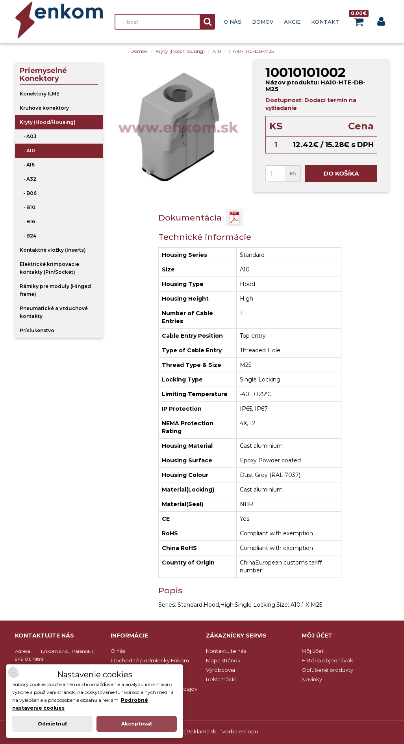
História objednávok (327, 660)
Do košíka (341, 173)
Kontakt (325, 22)
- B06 (28, 193)
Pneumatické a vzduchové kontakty (54, 312)
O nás (232, 22)
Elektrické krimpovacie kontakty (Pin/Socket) (49, 268)
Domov (262, 22)
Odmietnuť (52, 724)
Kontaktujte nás (226, 651)
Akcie (292, 22)
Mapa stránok (223, 660)
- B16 (27, 221)
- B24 (28, 236)
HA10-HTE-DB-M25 (251, 51)
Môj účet (313, 651)
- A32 (28, 179)
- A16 (27, 165)
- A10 (27, 150)
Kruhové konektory (44, 108)
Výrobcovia (220, 670)
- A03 (28, 136)
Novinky (312, 679)
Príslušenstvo (37, 330)
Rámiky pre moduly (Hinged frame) (55, 290)
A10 (217, 51)
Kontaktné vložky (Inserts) (53, 250)
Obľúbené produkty (327, 670)
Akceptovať (136, 724)
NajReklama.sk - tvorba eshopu (218, 731)
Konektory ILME (39, 94)
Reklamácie (221, 679)
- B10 (27, 207)
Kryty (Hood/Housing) (180, 51)
